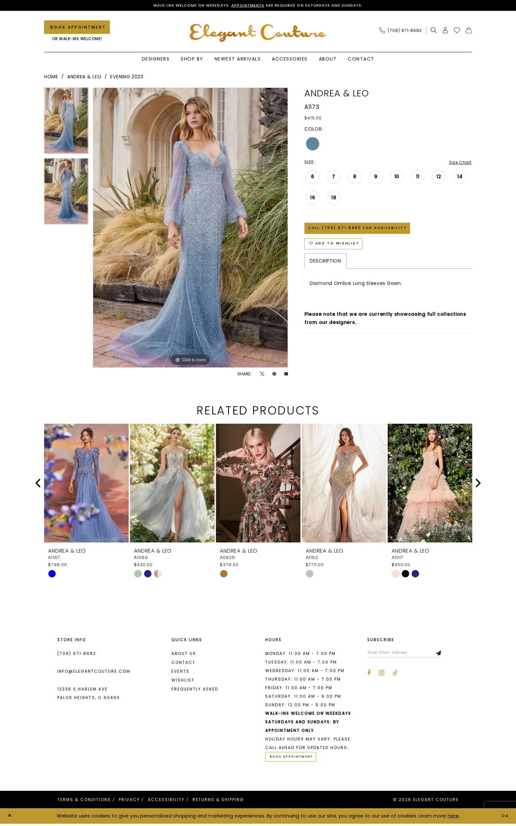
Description (325, 267)
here (453, 817)
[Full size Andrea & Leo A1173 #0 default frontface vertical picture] (190, 228)
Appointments (246, 6)
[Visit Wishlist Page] (457, 31)
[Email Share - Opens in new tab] (286, 375)
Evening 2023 (126, 77)
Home (51, 77)
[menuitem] (402, 31)
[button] (445, 31)
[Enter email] (410, 654)
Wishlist (182, 681)
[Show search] (434, 31)
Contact (183, 663)
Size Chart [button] (459, 163)
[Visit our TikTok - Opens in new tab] (395, 675)
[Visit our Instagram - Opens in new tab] (381, 675)
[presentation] (86, 484)
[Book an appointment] (77, 28)
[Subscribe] (450, 654)
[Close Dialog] (10, 818)
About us (183, 654)
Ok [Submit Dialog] (504, 817)
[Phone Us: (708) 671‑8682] (400, 31)
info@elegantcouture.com (93, 672)
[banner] (258, 33)
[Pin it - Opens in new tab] (274, 375)
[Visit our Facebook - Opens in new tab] (369, 675)
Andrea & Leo (84, 77)
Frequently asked (194, 690)
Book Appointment (295, 758)
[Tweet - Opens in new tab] (262, 375)
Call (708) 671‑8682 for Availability (364, 231)
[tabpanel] (66, 123)
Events (180, 672)
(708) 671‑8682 (76, 654)
